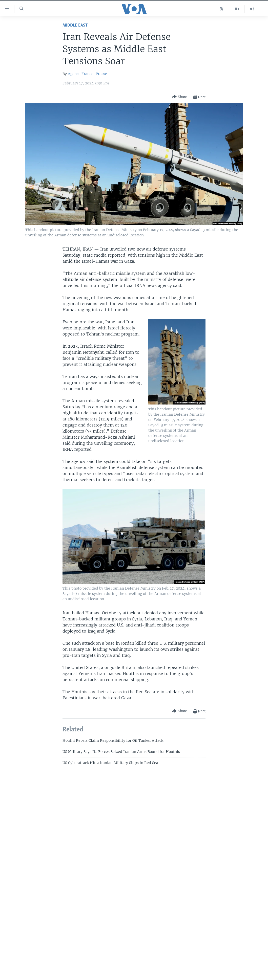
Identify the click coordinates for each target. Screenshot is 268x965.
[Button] (179, 97)
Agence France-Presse (87, 74)
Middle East (75, 25)
